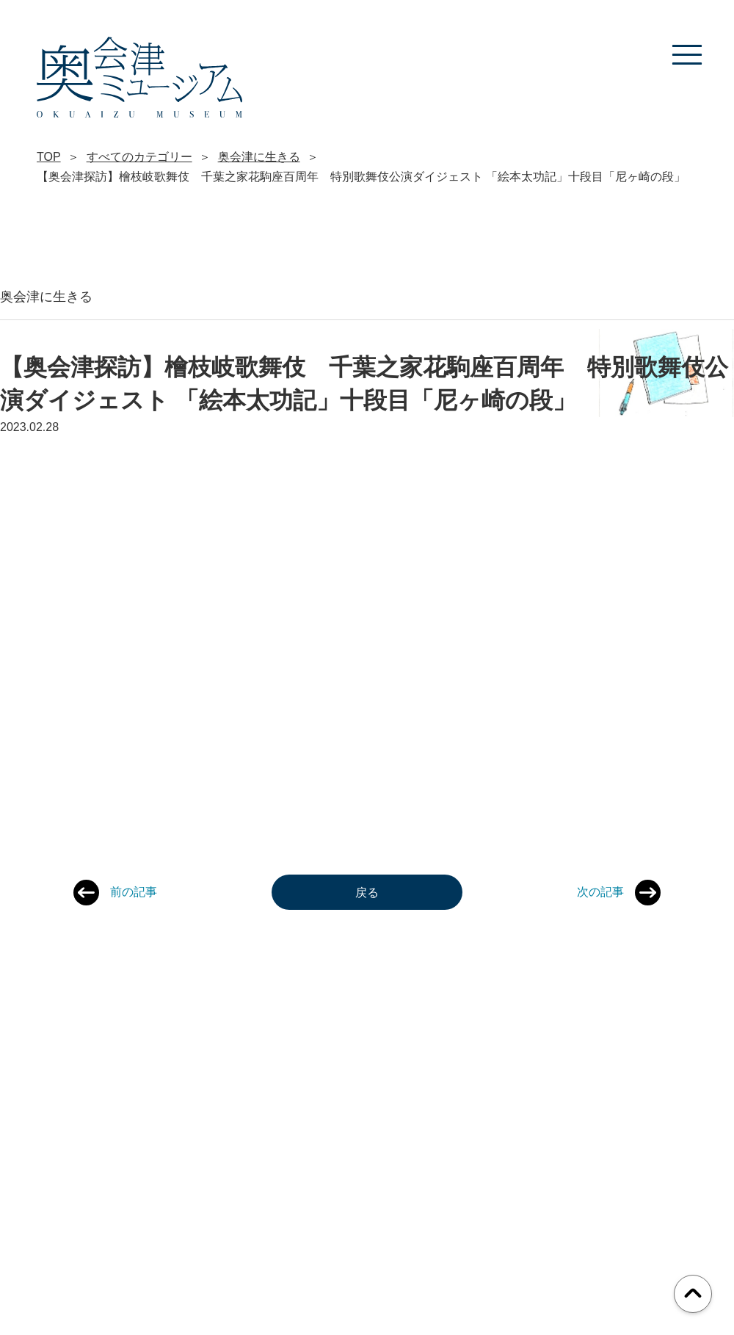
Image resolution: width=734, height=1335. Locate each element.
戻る (367, 892)
